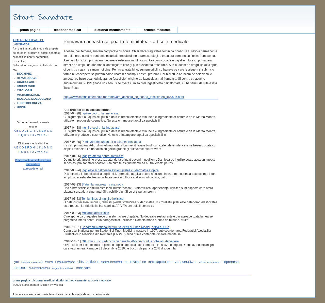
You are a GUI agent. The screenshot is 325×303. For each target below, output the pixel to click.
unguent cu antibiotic (63, 268)
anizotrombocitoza (39, 268)
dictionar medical (67, 30)
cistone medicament (209, 262)
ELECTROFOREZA (29, 103)
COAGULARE (26, 81)
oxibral (49, 261)
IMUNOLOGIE (26, 86)
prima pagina (30, 30)
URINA (21, 107)
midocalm (83, 268)
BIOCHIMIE (24, 73)
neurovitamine (135, 262)
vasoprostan (185, 261)
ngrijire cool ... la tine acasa (100, 113)
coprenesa (230, 262)
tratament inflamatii (111, 262)
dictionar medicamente (112, 30)
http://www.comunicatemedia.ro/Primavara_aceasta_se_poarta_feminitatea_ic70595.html (123, 97)
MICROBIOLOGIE (28, 94)
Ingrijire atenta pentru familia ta (102, 156)
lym (16, 262)
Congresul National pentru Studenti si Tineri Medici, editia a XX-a (125, 227)
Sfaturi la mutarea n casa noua (102, 184)
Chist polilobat (88, 262)
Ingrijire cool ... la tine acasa (100, 127)
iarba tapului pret (160, 262)
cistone (19, 267)
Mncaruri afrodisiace (95, 213)
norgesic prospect (65, 262)
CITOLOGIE (24, 90)
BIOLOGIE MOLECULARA (34, 98)
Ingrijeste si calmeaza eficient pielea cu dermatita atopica (120, 170)
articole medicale (157, 30)
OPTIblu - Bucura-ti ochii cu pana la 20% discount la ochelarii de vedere (130, 241)
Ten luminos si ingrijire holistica (102, 198)
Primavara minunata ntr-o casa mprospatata (111, 142)
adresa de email (33, 168)
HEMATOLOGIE (27, 77)
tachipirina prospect (32, 262)
